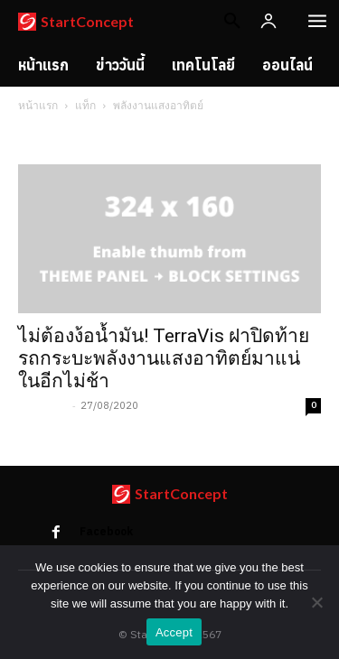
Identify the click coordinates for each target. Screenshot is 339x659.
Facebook (106, 531)
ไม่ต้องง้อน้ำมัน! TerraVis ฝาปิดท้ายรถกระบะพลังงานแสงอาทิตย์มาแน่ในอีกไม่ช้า (163, 358)
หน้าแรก (38, 105)
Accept (174, 632)
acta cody (43, 405)
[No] (316, 602)
